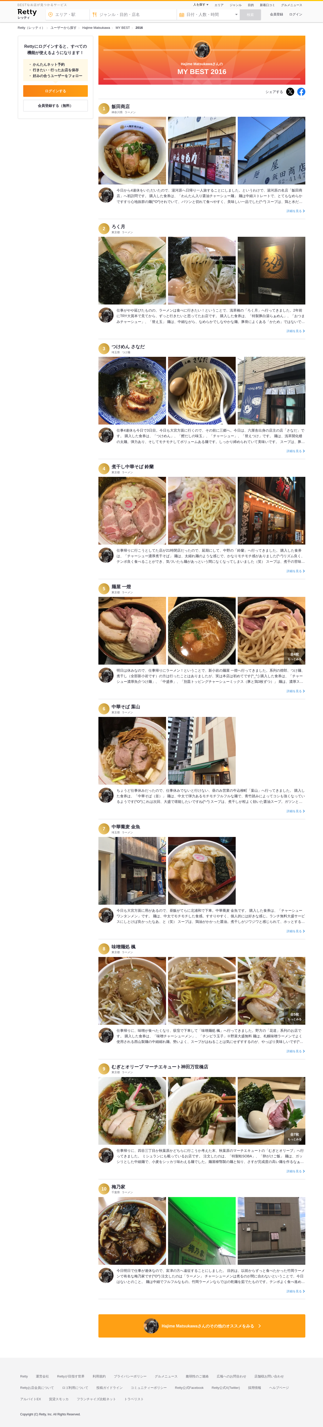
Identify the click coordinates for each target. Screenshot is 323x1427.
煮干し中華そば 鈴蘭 (133, 466)
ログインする (55, 91)
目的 (251, 5)
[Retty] (27, 13)
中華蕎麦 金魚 (126, 826)
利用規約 (99, 1376)
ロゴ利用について (75, 1388)
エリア (219, 5)
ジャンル (236, 5)
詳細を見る (294, 211)
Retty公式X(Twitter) (226, 1388)
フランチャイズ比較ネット (96, 1399)
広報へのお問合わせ (231, 1376)
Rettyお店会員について (37, 1388)
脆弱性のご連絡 (197, 1376)
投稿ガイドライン (109, 1388)
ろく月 (118, 226)
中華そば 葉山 (126, 706)
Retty (24, 1376)
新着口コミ (267, 5)
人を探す (199, 4)
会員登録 (276, 14)
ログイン (295, 14)
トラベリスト (134, 1399)
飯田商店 (121, 106)
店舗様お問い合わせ (269, 1376)
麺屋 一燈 (121, 586)
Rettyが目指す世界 (70, 1376)
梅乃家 (118, 1186)
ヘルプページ (279, 1388)
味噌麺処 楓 (124, 946)
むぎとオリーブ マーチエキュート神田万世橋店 (160, 1066)
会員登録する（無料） (55, 106)
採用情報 (254, 1388)
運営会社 (42, 1376)
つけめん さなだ (128, 346)
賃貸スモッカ (59, 1399)
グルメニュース (291, 5)
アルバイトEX (30, 1399)
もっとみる (295, 656)
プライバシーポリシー (130, 1376)
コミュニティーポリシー (149, 1388)
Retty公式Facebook (189, 1388)
